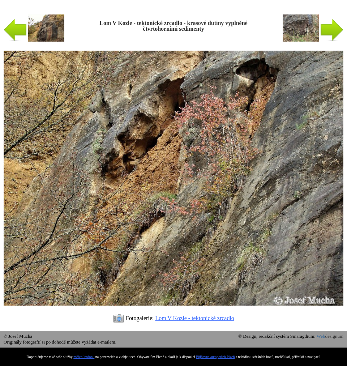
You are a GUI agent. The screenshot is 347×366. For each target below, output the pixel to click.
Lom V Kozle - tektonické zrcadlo (194, 318)
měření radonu (83, 357)
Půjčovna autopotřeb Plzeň (215, 357)
